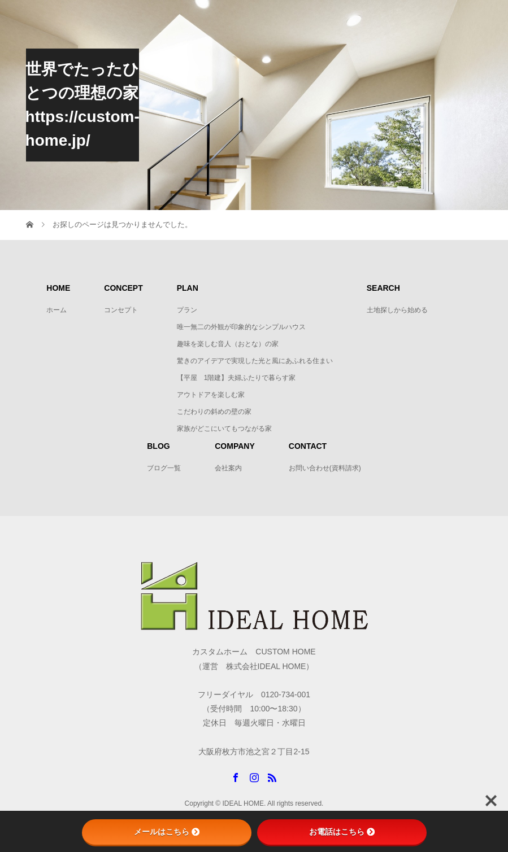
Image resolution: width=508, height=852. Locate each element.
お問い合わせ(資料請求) (325, 468)
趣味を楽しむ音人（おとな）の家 (228, 344)
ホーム (56, 310)
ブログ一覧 (164, 468)
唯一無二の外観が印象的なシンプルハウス (241, 327)
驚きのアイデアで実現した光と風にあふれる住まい (255, 361)
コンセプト (121, 310)
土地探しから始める (397, 310)
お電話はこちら (342, 832)
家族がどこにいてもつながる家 (224, 428)
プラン (187, 310)
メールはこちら (166, 832)
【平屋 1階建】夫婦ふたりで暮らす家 (240, 378)
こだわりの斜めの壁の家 (214, 412)
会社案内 (228, 468)
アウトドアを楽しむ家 (211, 395)
